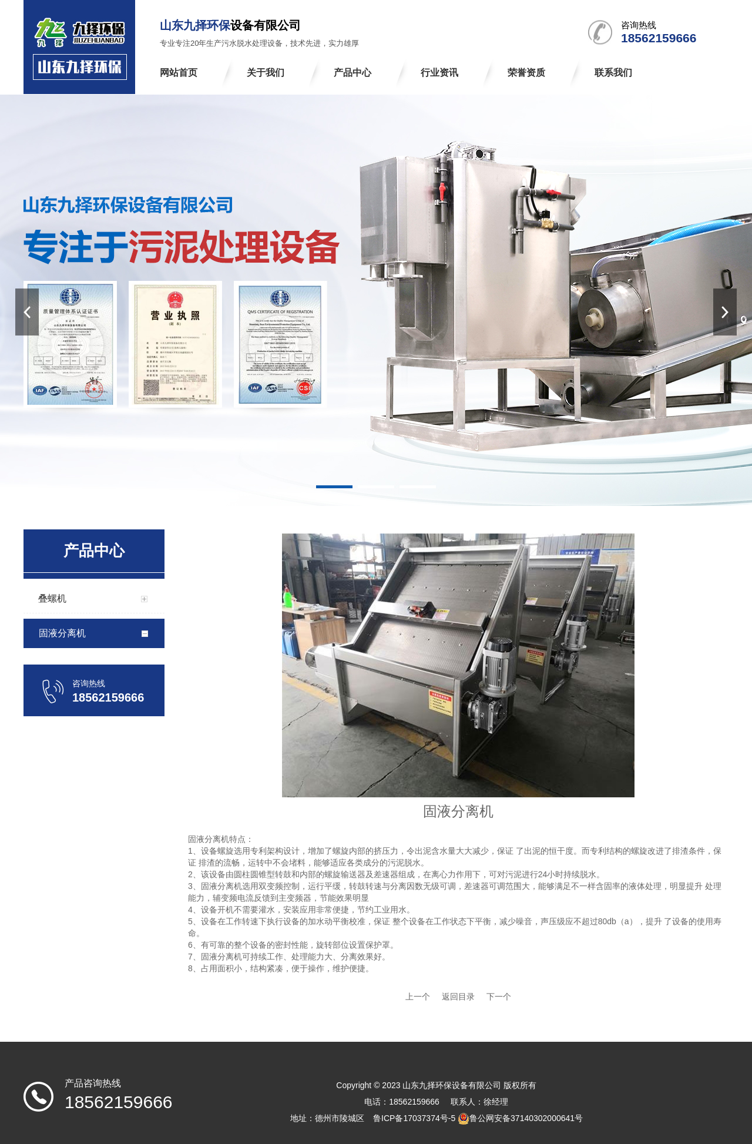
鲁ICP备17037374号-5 (414, 1118)
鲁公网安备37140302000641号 (526, 1118)
